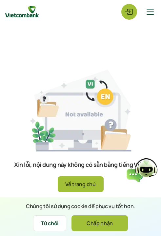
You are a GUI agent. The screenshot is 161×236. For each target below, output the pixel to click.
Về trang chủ (80, 184)
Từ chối (49, 223)
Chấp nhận (100, 223)
